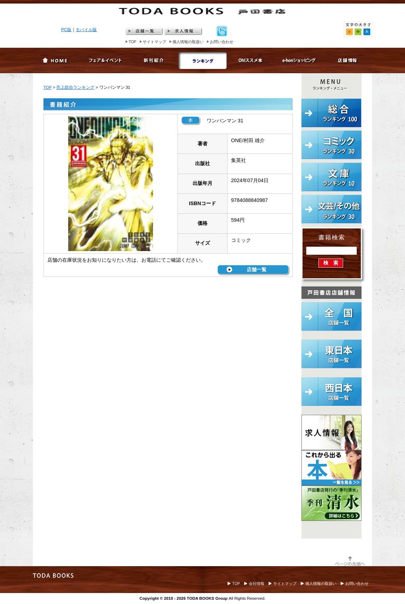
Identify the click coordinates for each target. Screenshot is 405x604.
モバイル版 (86, 29)
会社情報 (256, 583)
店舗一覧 (256, 269)
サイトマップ (154, 42)
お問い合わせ (221, 42)
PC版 (66, 29)
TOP (132, 42)
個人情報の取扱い (188, 42)
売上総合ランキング (75, 87)
